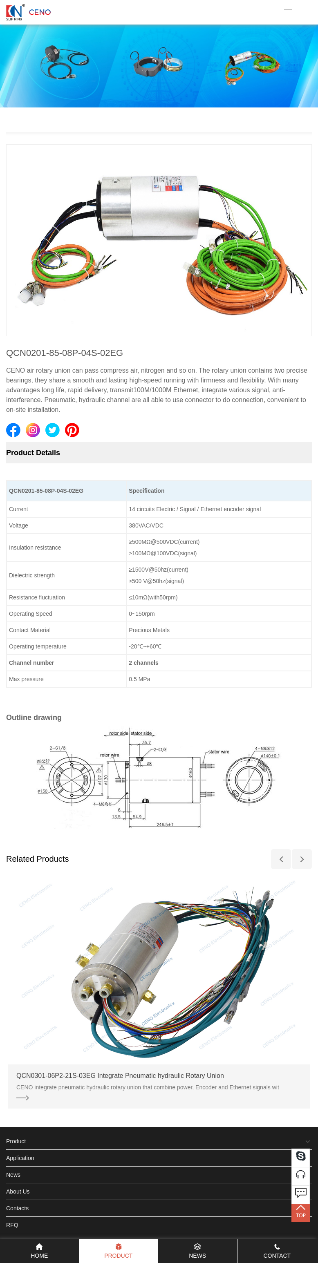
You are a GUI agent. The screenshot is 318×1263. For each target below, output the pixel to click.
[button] (281, 859)
